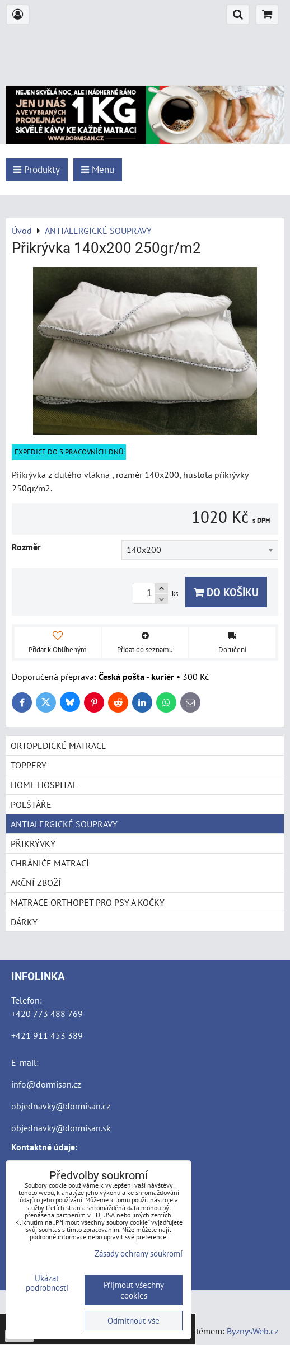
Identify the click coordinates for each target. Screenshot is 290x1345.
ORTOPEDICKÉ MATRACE (58, 745)
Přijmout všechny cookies (134, 1290)
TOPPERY (28, 765)
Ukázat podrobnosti (47, 1283)
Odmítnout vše (133, 1320)
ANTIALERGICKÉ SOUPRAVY (64, 824)
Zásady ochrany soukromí (139, 1253)
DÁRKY (24, 921)
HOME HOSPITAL (44, 784)
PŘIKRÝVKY (33, 843)
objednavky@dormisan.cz (60, 1106)
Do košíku (226, 592)
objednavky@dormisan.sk (61, 1127)
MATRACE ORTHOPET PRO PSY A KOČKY (88, 902)
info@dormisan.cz (46, 1084)
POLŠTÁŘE (31, 804)
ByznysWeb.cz (252, 1331)
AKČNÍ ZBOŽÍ (36, 882)
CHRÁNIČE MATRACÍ (50, 863)
